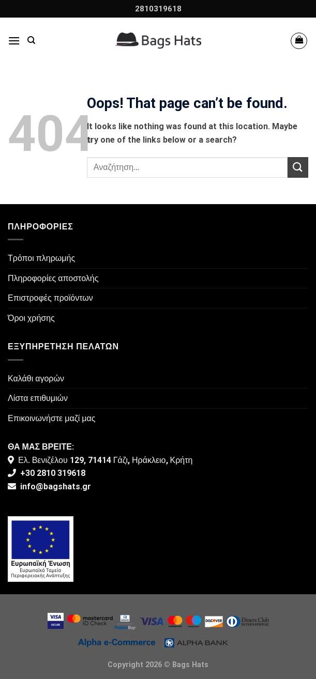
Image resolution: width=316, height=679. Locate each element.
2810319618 (158, 8)
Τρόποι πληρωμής (41, 258)
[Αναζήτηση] (31, 40)
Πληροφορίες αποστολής (53, 278)
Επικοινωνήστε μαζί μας (52, 418)
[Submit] (298, 167)
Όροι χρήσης (31, 318)
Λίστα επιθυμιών (38, 398)
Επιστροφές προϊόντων (50, 298)
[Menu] (14, 40)
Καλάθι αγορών (36, 378)
